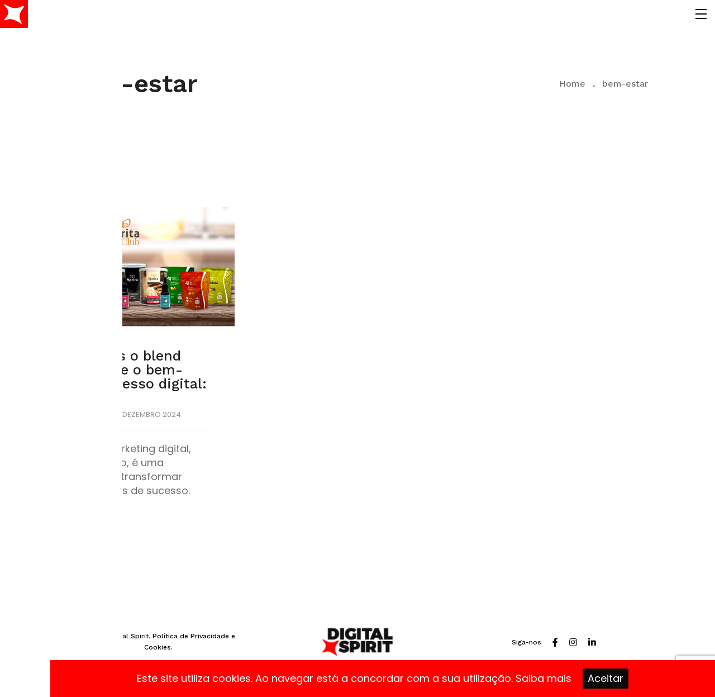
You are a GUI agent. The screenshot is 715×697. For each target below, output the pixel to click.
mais (559, 678)
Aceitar (605, 678)
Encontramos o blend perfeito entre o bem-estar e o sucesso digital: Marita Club (120, 377)
